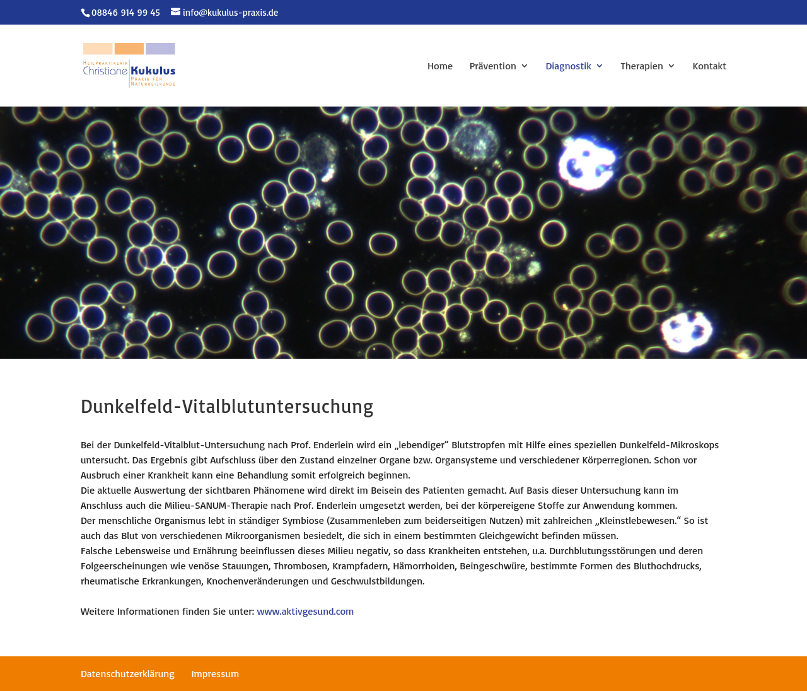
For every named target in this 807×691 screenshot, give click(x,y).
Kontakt (709, 66)
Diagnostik (568, 66)
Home (440, 66)
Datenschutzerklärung (128, 673)
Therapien (642, 66)
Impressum (215, 673)
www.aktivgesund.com (305, 611)
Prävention (493, 66)
